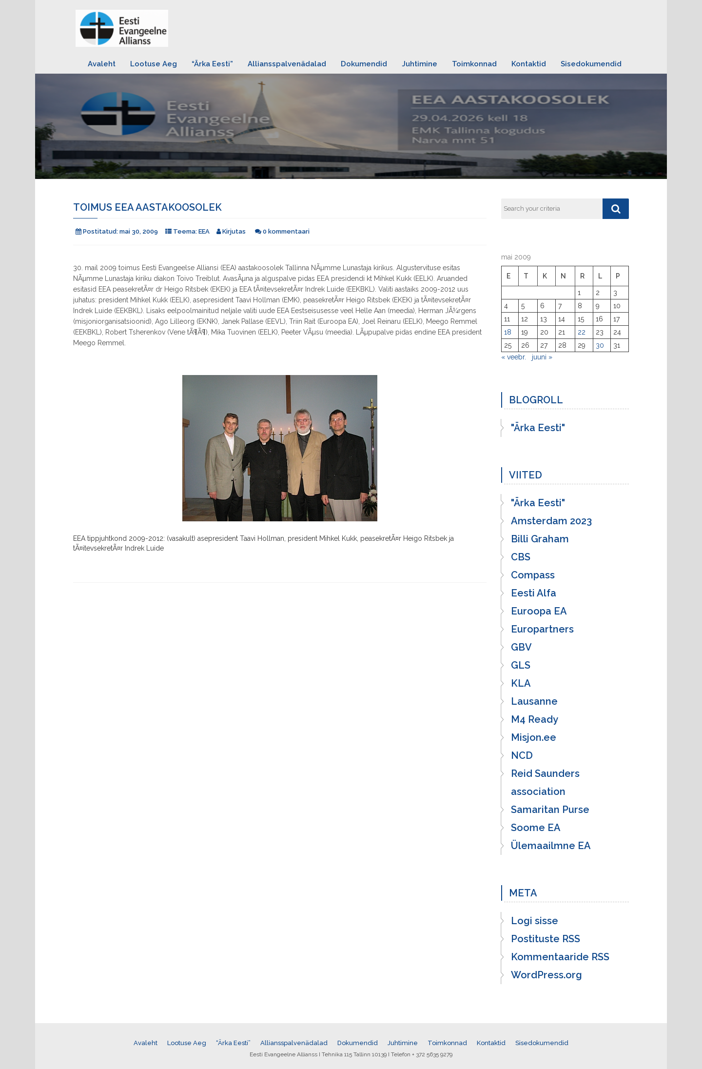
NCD (522, 755)
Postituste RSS (545, 939)
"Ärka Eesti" (538, 428)
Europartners (542, 629)
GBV (521, 647)
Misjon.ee (533, 737)
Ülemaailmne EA (551, 845)
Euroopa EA (539, 611)
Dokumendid (364, 63)
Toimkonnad (474, 63)
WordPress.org (546, 975)
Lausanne (534, 701)
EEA (204, 231)
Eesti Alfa (533, 593)
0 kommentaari (286, 231)
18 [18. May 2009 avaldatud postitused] (507, 332)
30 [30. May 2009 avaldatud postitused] (600, 345)
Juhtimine (419, 63)
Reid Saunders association (545, 782)
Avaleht (102, 63)
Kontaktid (528, 63)
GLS (520, 665)
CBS (520, 557)
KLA (521, 683)
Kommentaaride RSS (560, 957)
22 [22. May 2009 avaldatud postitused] (581, 332)
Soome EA (536, 827)
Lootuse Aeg (153, 63)
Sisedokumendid (591, 63)
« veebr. (513, 357)
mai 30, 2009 (138, 231)
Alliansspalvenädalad (287, 63)
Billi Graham (540, 539)
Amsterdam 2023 (551, 521)
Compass (533, 575)
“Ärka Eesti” (212, 63)
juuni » (542, 357)
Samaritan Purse (550, 809)
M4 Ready (534, 719)
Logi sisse (534, 921)
